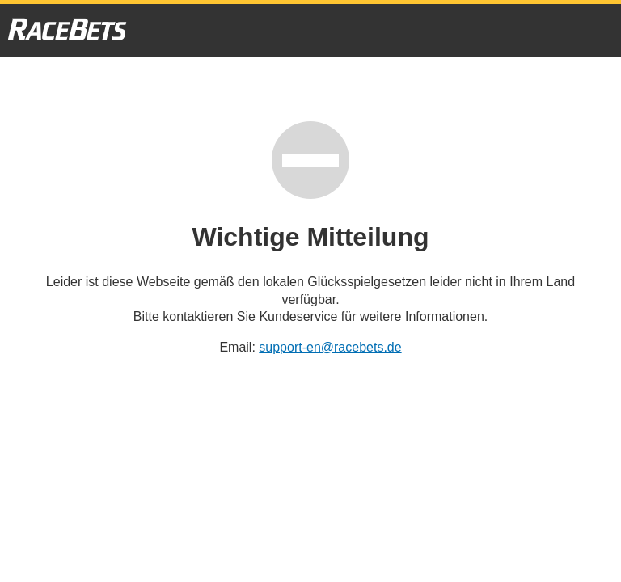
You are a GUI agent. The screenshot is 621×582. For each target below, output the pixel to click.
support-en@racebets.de (330, 347)
